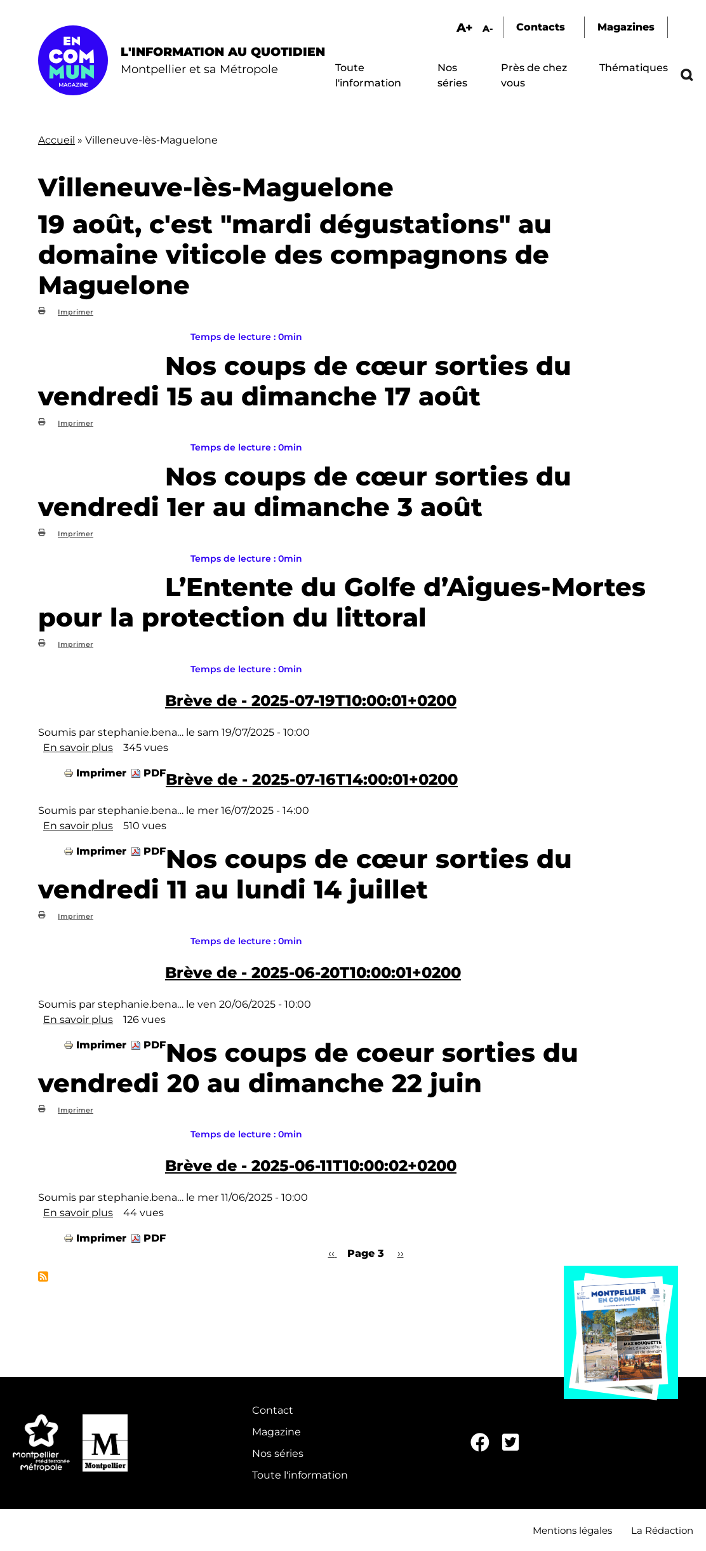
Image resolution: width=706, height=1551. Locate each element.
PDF (154, 773)
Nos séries (277, 1453)
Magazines (626, 27)
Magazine (276, 1432)
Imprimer (75, 312)
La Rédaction (662, 1530)
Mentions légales (572, 1530)
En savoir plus (78, 748)
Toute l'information (300, 1475)
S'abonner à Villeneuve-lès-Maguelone (43, 1276)
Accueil (56, 140)
